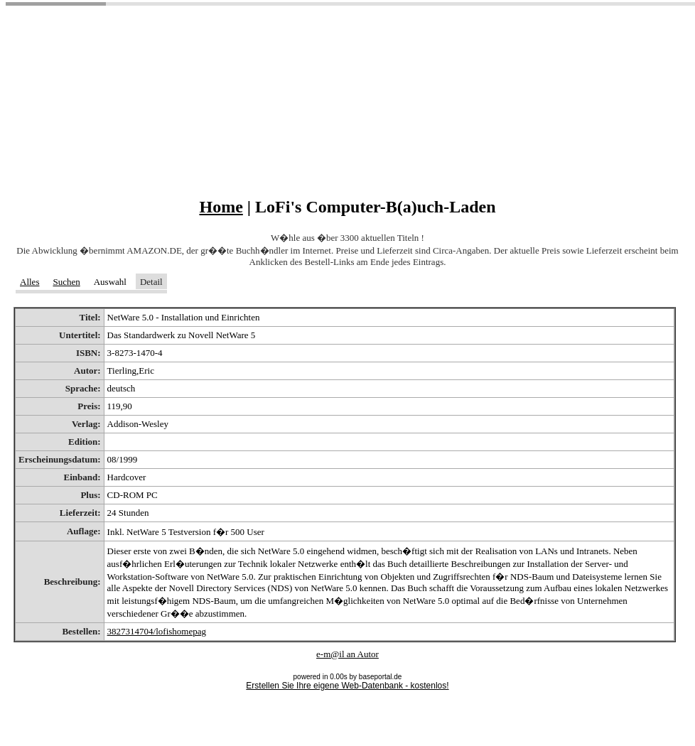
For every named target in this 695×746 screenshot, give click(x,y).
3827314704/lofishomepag (156, 631)
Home (220, 207)
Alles (29, 281)
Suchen (66, 281)
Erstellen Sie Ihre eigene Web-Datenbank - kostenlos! (347, 686)
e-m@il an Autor (347, 654)
